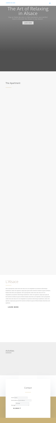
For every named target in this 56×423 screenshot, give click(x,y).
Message (13, 360)
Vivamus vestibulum (11, 407)
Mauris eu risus (10, 385)
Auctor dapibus (10, 403)
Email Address (14, 355)
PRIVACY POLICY (9, 422)
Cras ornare (9, 396)
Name (12, 353)
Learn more (28, 24)
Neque (8, 390)
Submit (17, 363)
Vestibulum (9, 401)
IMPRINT (8, 420)
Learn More (13, 262)
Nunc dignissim (10, 392)
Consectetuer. (10, 381)
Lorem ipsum (10, 380)
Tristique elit (10, 405)
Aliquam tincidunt (11, 383)
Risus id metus (10, 394)
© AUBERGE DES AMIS (11, 418)
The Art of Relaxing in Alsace (28, 12)
